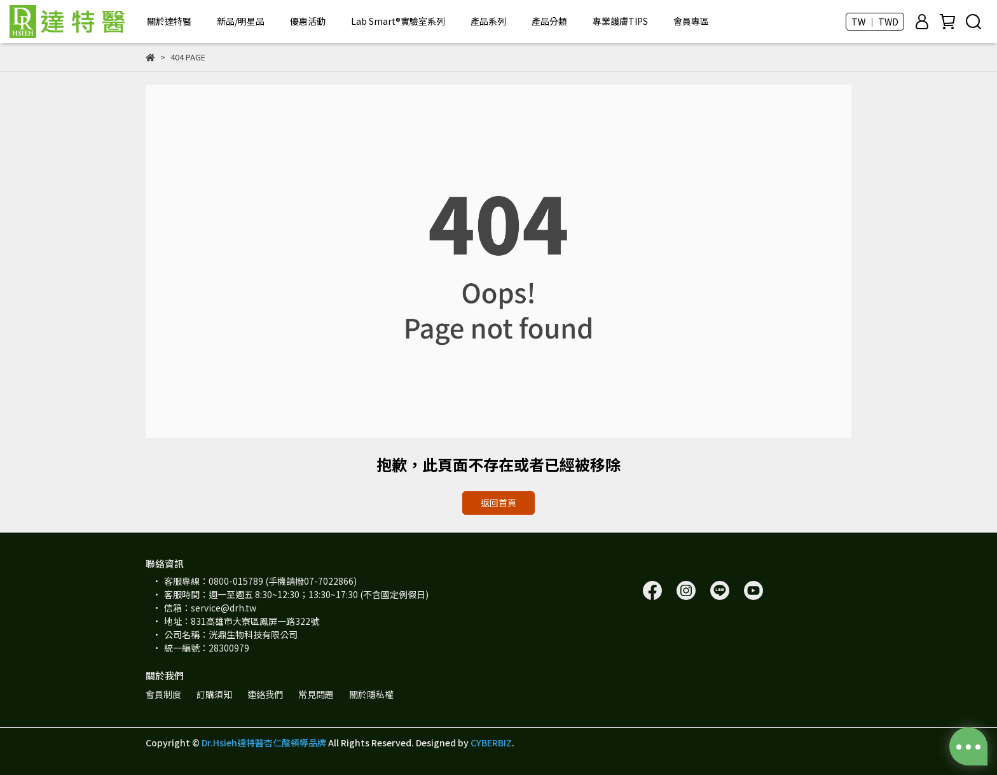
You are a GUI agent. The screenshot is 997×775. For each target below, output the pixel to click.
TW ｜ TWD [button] (874, 21)
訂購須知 (214, 694)
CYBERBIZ (491, 742)
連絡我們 (265, 694)
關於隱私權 (371, 694)
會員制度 (163, 694)
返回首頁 (498, 502)
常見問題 (316, 694)
